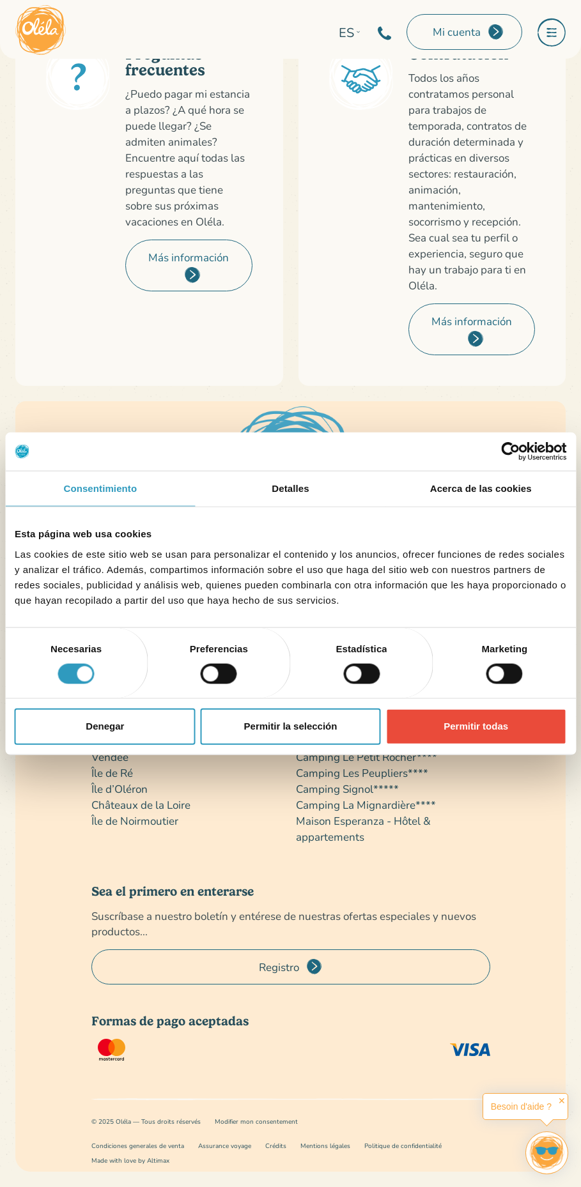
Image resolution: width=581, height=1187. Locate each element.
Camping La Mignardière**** (366, 804)
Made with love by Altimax (130, 1160)
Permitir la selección (290, 726)
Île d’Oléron (119, 788)
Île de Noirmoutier (134, 820)
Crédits (275, 1146)
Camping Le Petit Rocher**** (366, 756)
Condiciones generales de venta (137, 1146)
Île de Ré (112, 772)
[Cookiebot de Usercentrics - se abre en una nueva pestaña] (510, 451)
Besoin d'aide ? (521, 1106)
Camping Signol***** (347, 788)
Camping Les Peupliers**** (362, 772)
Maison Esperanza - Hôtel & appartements (363, 828)
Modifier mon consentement (256, 1121)
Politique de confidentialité (403, 1146)
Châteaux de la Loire (140, 804)
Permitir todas (476, 726)
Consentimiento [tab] (100, 488)
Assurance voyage (224, 1146)
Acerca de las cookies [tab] (481, 488)
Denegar (105, 726)
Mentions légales (325, 1146)
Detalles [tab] (290, 488)
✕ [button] (562, 1101)
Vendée (109, 756)
